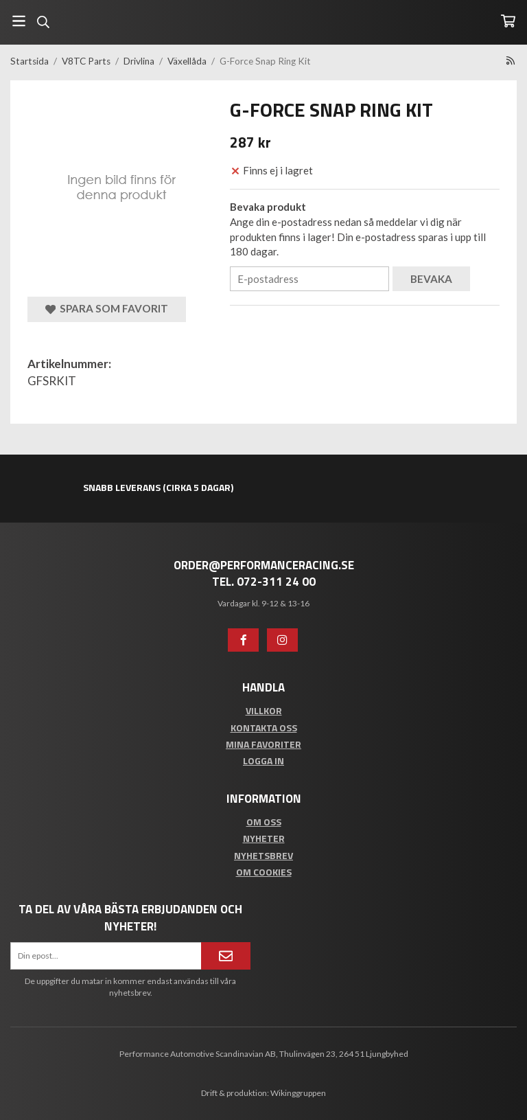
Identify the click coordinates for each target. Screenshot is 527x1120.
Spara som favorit (106, 308)
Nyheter (264, 838)
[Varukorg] (508, 21)
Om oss (263, 821)
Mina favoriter (263, 744)
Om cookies (264, 872)
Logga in (263, 760)
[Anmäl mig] (225, 956)
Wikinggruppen (298, 1093)
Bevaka (431, 279)
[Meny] (19, 21)
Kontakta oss (264, 727)
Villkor (264, 710)
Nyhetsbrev (263, 855)
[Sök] (43, 22)
